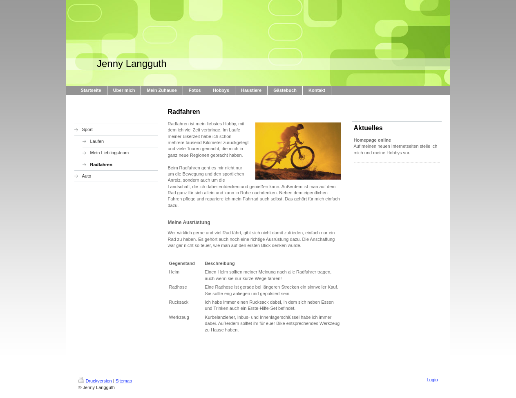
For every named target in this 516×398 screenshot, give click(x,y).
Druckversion (95, 380)
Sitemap (124, 380)
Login (432, 379)
